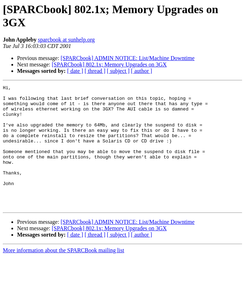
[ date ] (75, 71)
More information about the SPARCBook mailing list (63, 275)
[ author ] (141, 71)
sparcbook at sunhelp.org (66, 40)
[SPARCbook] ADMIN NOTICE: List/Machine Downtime (128, 58)
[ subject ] (118, 71)
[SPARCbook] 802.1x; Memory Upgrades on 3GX (109, 64)
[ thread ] (95, 71)
